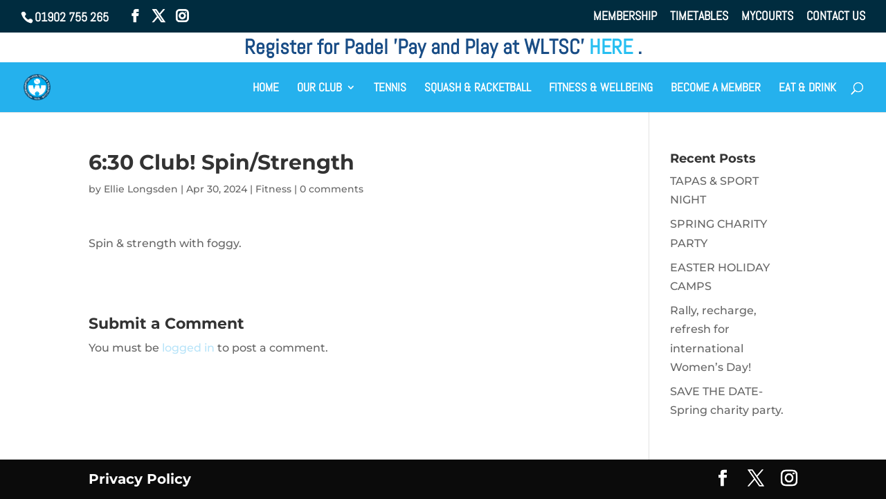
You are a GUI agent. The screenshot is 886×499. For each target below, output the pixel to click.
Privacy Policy (140, 479)
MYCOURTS (767, 17)
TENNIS (390, 88)
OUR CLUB (319, 88)
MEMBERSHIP (625, 17)
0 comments (331, 189)
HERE (613, 47)
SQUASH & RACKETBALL (477, 88)
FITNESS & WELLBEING (601, 88)
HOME (266, 88)
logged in (188, 347)
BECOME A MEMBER (716, 88)
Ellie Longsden (141, 189)
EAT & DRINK (807, 88)
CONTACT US (835, 17)
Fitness (273, 189)
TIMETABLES (699, 17)
